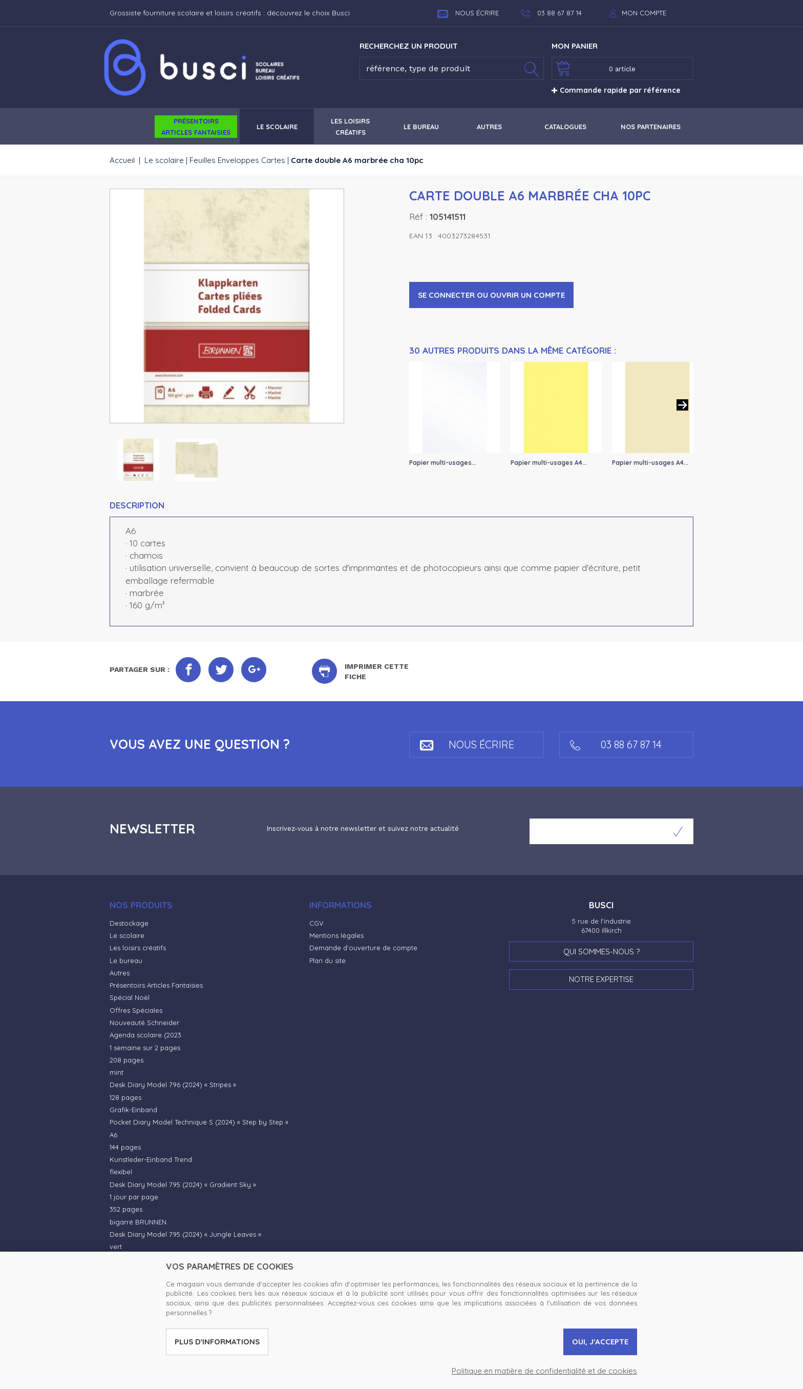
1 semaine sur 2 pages (145, 1048)
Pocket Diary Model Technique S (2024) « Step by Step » (199, 1122)
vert (116, 1246)
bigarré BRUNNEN (138, 1222)
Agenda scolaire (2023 (145, 1035)
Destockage (129, 923)
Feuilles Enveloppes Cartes (237, 160)
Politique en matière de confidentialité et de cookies (544, 1371)
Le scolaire (164, 160)
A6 (113, 1135)
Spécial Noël (130, 997)
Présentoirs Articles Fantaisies (156, 985)
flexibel (121, 1172)
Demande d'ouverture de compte (363, 948)
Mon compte (644, 13)
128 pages (125, 1097)
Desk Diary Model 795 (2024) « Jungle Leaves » (185, 1234)
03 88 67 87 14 (616, 744)
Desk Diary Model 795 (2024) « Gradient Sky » (183, 1184)
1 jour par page (134, 1197)
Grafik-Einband (133, 1110)
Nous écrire (468, 13)
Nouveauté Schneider (144, 1022)
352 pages (126, 1209)
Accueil (122, 160)
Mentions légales (336, 935)
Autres (120, 973)
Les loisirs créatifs (138, 948)
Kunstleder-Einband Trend (151, 1159)
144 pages (125, 1147)
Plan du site (327, 960)
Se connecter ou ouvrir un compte (491, 295)
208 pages (126, 1060)
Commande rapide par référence (616, 90)
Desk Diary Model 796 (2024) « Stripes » (173, 1084)
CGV (316, 923)
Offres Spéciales (136, 1010)
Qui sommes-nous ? (601, 951)
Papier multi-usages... (442, 462)
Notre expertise (601, 979)
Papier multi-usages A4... (549, 462)
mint (116, 1072)
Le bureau (126, 960)
